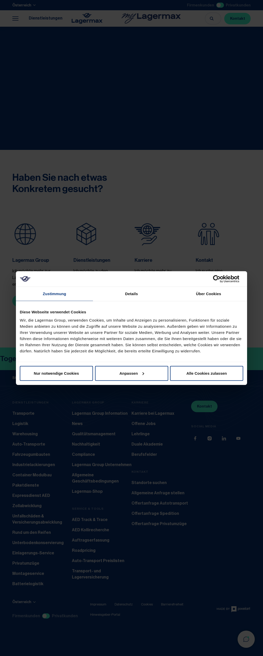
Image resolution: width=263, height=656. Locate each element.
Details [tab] (131, 294)
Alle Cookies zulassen (206, 373)
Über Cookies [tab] (208, 294)
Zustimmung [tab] (54, 294)
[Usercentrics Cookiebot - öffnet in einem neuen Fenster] (220, 279)
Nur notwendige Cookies (56, 373)
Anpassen (131, 373)
